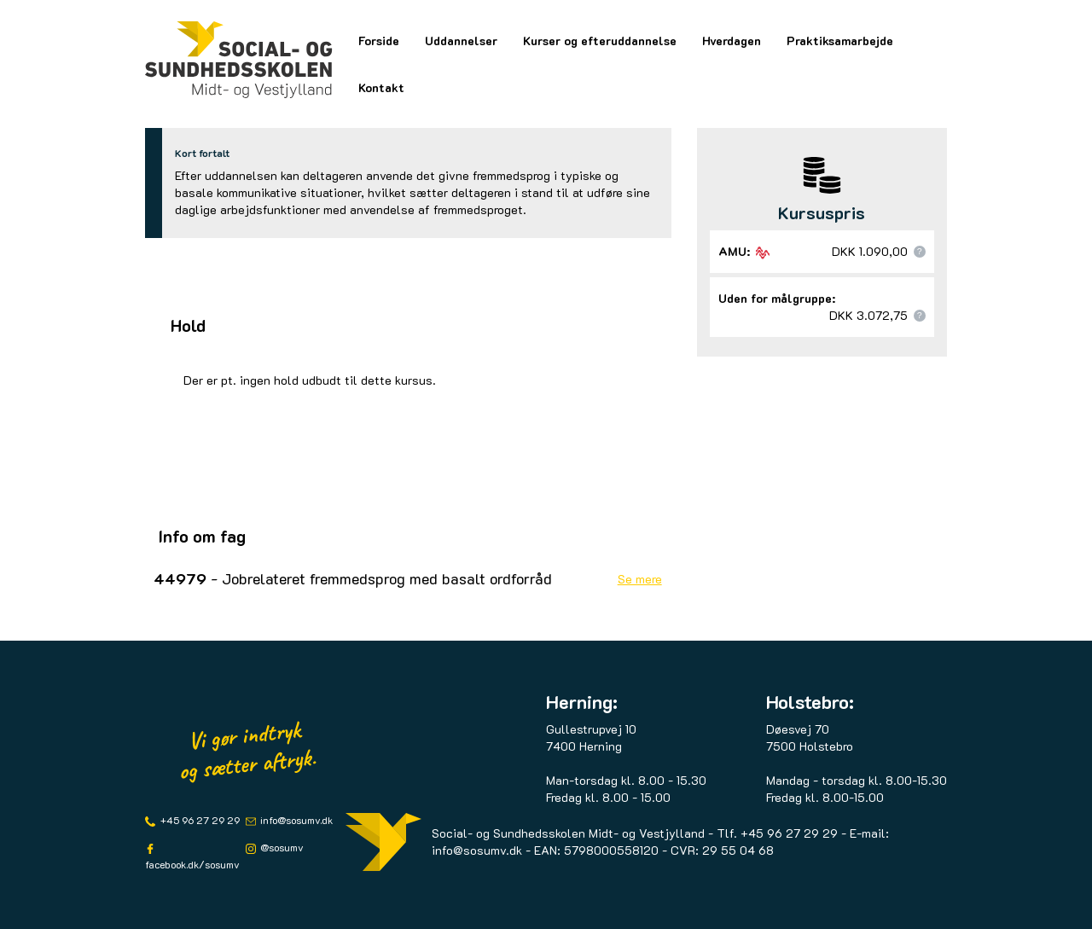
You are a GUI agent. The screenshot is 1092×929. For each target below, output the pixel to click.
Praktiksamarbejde (840, 40)
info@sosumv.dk (295, 820)
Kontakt (381, 87)
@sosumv (281, 847)
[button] (920, 252)
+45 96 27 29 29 (199, 820)
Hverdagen (731, 40)
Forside (378, 40)
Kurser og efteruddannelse (600, 40)
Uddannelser (461, 40)
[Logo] (239, 59)
